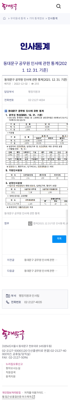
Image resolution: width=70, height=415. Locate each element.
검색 (57, 8)
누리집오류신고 (14, 364)
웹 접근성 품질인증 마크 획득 (17, 396)
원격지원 (10, 376)
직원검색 (10, 372)
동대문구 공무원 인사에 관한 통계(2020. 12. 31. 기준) (41, 260)
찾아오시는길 (13, 368)
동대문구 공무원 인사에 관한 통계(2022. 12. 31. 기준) (41, 271)
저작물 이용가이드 (33, 392)
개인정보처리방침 (11, 392)
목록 (59, 238)
